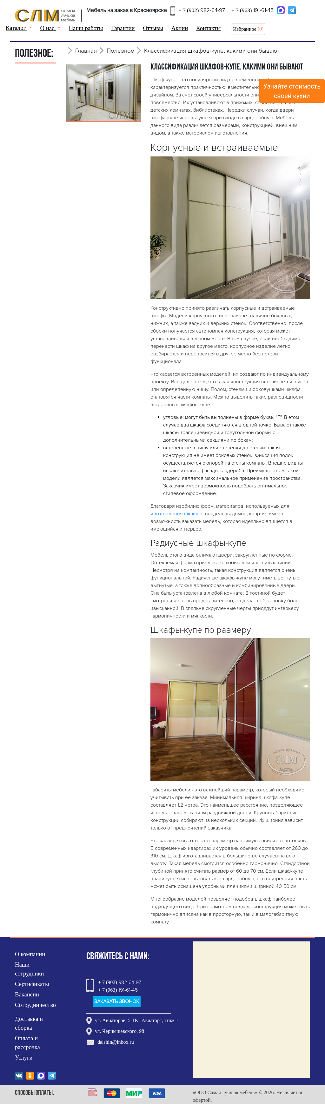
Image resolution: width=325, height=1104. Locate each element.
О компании (30, 954)
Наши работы (86, 28)
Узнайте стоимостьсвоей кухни (292, 91)
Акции (179, 28)
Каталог (16, 27)
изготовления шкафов (176, 514)
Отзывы (153, 28)
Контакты (208, 28)
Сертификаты (32, 984)
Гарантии (123, 28)
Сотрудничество (35, 1005)
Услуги (24, 1057)
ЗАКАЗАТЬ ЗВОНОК (116, 1001)
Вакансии (27, 994)
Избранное (244, 29)
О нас (48, 28)
